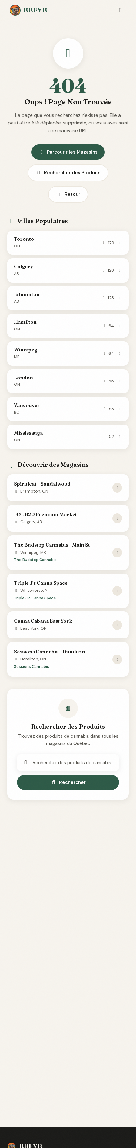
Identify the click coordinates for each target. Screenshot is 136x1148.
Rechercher (68, 782)
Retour (68, 194)
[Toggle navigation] (120, 10)
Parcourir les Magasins (68, 152)
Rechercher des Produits (68, 173)
